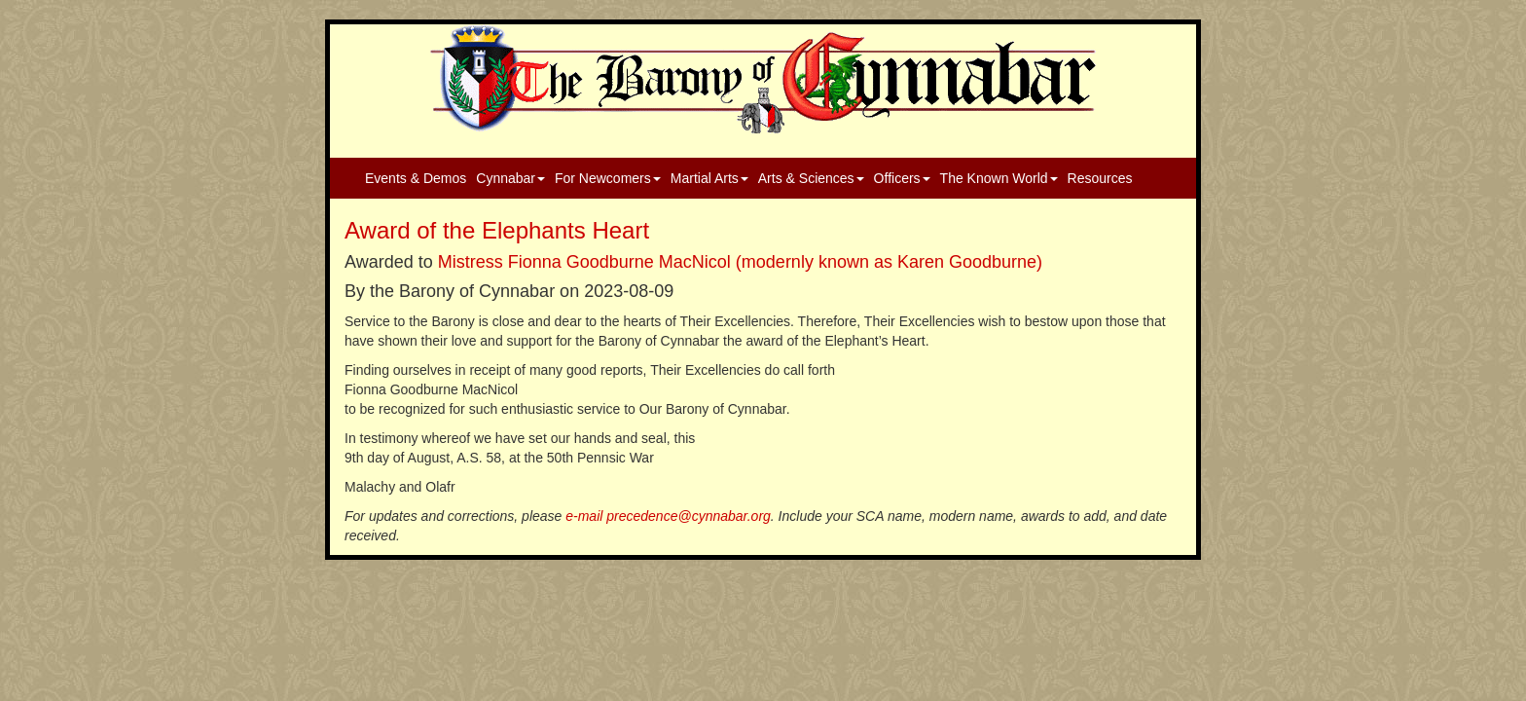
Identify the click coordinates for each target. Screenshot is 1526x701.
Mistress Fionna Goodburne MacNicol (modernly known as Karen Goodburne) (740, 262)
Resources (1100, 178)
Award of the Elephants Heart (497, 230)
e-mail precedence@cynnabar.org (668, 516)
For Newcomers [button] (608, 178)
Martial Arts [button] (709, 178)
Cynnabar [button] (510, 178)
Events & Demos (415, 178)
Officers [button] (902, 178)
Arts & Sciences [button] (811, 178)
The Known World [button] (999, 178)
